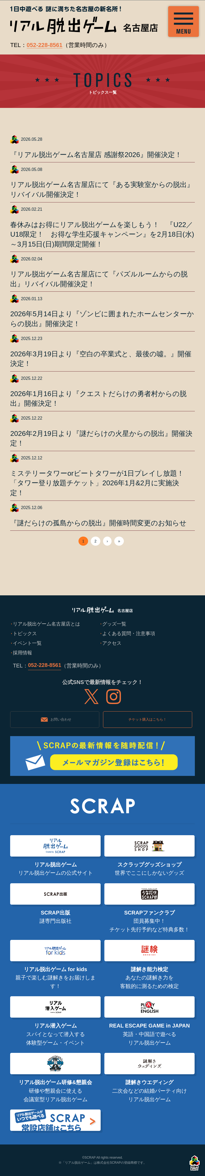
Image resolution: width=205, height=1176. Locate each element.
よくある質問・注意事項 (128, 633)
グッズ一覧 (114, 624)
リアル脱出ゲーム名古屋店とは (46, 624)
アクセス (111, 643)
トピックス (25, 633)
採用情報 (22, 652)
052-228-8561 (44, 45)
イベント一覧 (27, 643)
